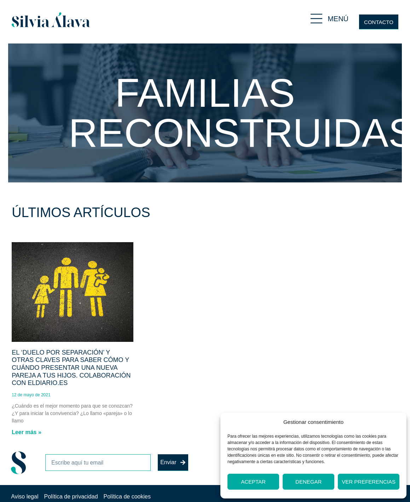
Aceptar (253, 482)
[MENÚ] (316, 18)
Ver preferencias (368, 482)
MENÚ (338, 19)
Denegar (308, 482)
